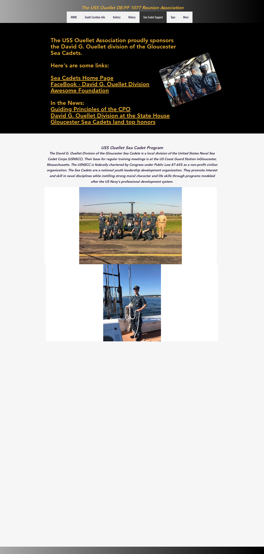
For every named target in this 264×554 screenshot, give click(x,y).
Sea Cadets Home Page (82, 78)
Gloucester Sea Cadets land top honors (103, 121)
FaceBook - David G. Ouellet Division (100, 84)
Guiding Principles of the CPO (91, 109)
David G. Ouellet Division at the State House (110, 115)
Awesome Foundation (80, 90)
